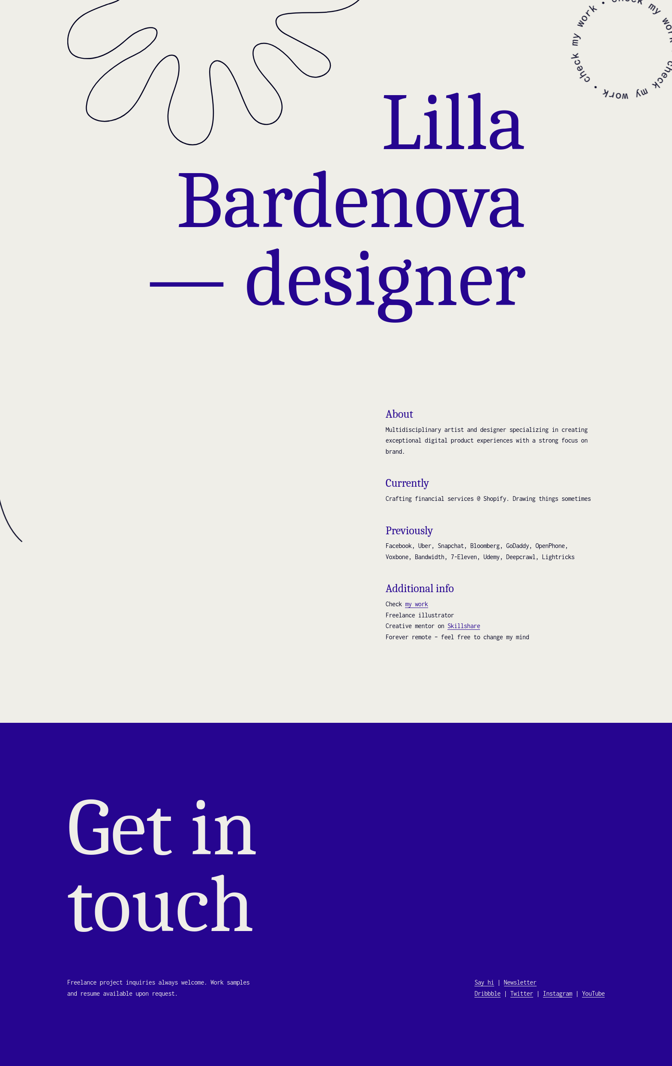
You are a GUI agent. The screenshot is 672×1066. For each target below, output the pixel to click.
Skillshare (463, 625)
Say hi (484, 982)
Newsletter (520, 982)
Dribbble (487, 993)
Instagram (557, 993)
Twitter (521, 993)
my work (416, 604)
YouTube (593, 993)
